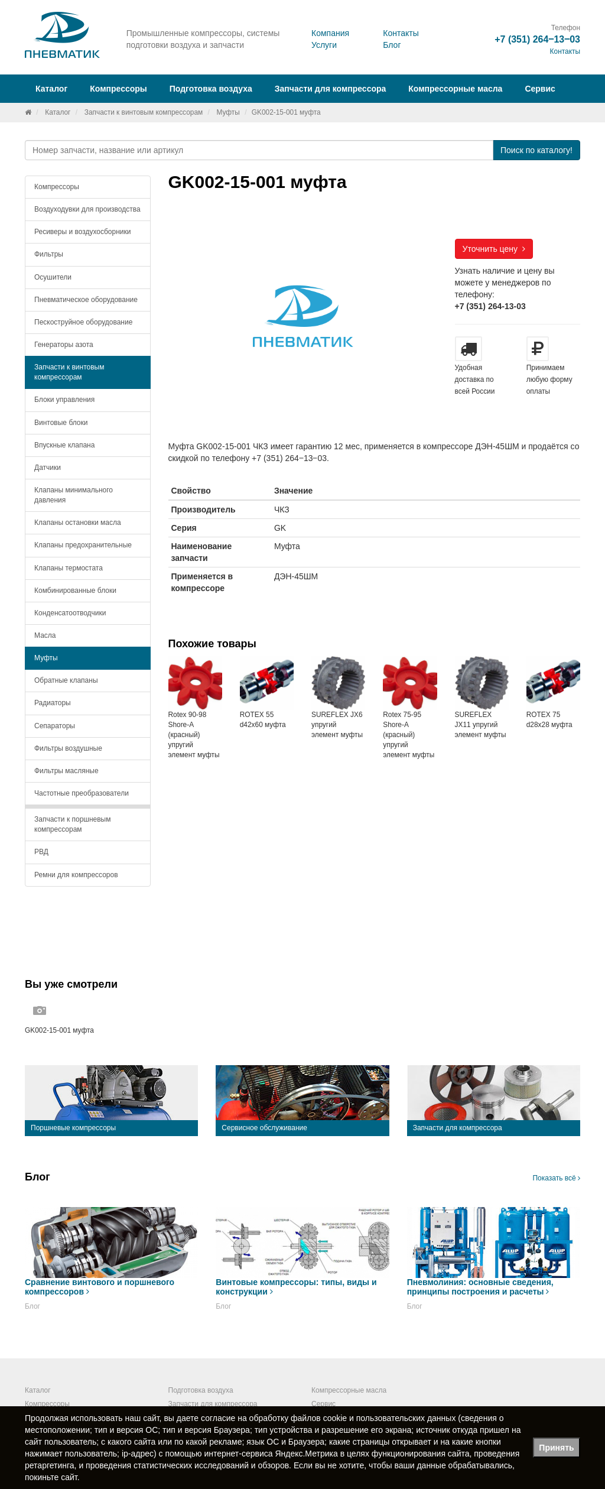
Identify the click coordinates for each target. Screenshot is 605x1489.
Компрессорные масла (455, 88)
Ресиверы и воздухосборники (82, 232)
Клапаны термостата (68, 568)
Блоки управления (64, 399)
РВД (41, 852)
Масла (45, 635)
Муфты (227, 112)
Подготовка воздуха (200, 1390)
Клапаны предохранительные (83, 545)
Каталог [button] (51, 88)
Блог (392, 45)
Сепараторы (54, 726)
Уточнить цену (494, 249)
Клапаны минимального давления (73, 495)
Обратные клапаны (66, 680)
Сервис (540, 88)
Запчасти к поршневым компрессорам (72, 824)
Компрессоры (56, 187)
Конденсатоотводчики (70, 613)
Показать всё (556, 1178)
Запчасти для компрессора (330, 88)
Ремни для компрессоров (76, 875)
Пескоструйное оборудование (83, 322)
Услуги (324, 45)
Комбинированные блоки (75, 590)
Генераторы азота (63, 344)
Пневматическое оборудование (86, 300)
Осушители (52, 277)
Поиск (536, 150)
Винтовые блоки (60, 423)
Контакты (400, 33)
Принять (556, 1447)
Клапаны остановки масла (77, 522)
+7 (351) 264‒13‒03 (537, 39)
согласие (218, 1418)
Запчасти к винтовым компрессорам (143, 112)
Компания (330, 33)
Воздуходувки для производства (87, 209)
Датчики (47, 467)
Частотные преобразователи (81, 793)
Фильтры (48, 254)
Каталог (57, 112)
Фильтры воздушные (68, 748)
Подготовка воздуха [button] (211, 88)
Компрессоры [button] (118, 88)
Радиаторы (52, 703)
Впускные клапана (64, 445)
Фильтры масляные (66, 771)
